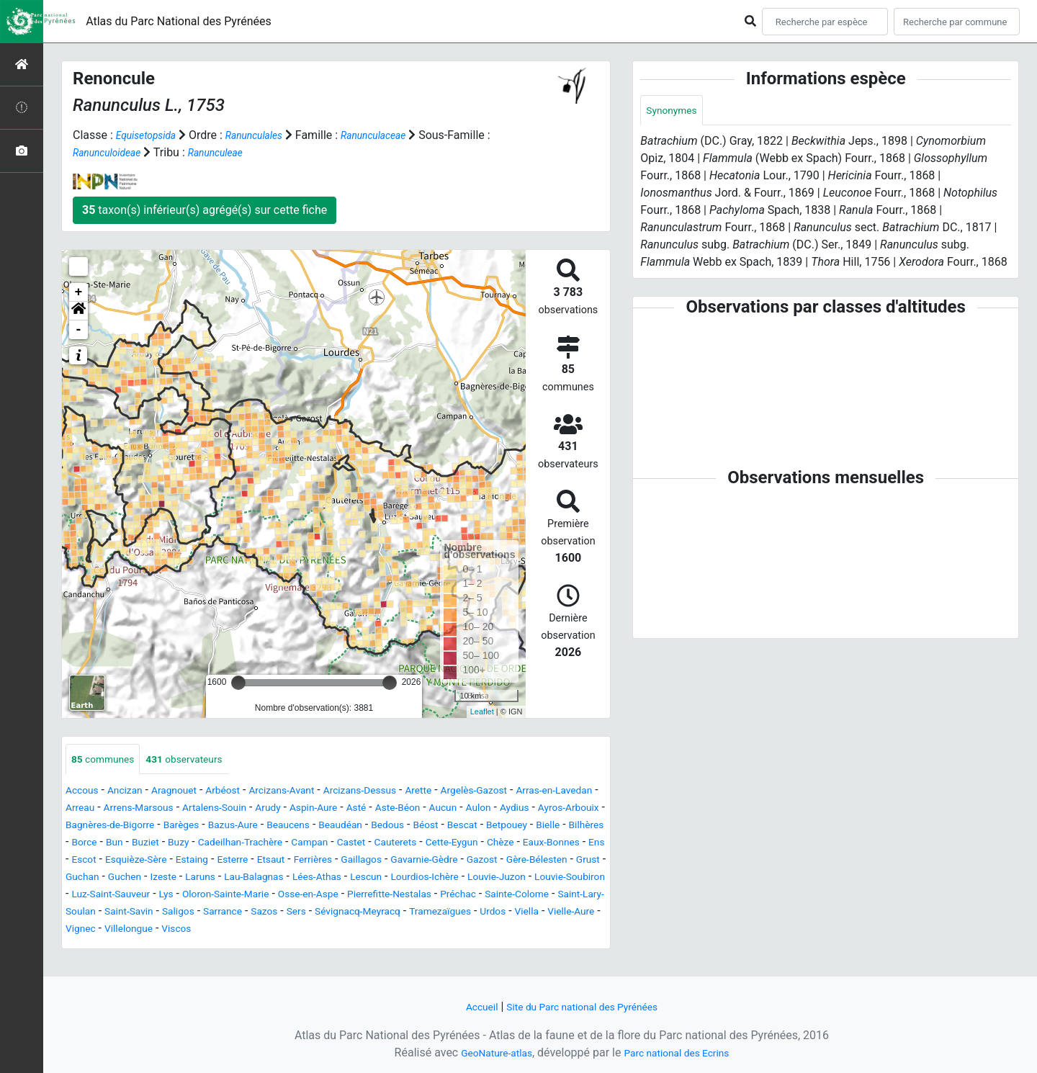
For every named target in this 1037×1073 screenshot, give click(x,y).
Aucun (82, 827)
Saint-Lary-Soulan (194, 931)
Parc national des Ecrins (682, 1052)
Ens (467, 861)
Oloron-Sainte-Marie (297, 913)
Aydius (162, 827)
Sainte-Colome (103, 931)
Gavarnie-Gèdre (349, 879)
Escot (500, 861)
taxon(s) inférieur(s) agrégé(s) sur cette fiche (204, 210)
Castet (188, 861)
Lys (229, 913)
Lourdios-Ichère (427, 896)
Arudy (396, 810)
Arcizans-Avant (312, 792)
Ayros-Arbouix (224, 827)
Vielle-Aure (250, 948)
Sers (466, 931)
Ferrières (221, 879)
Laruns (171, 896)
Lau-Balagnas (232, 896)
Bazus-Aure (462, 827)
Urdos (162, 948)
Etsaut (174, 879)
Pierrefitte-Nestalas (486, 913)
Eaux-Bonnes (416, 861)
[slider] (238, 682)
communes (108, 760)
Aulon (122, 827)
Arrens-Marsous (248, 810)
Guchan (579, 879)
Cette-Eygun (302, 861)
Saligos (332, 931)
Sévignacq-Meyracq (537, 931)
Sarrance (382, 931)
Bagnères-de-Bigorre (321, 827)
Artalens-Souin (334, 810)
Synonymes (675, 111)
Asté (496, 810)
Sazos (430, 931)
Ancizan (133, 792)
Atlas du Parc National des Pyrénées (178, 21)
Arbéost (245, 792)
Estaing (85, 879)
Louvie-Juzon (510, 896)
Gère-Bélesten (477, 879)
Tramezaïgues (102, 948)
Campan (141, 861)
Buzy (520, 844)
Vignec (304, 948)
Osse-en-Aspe (392, 913)
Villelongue (359, 948)
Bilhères (369, 844)
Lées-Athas (304, 896)
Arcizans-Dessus (402, 792)
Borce (414, 844)
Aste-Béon (543, 810)
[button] (78, 311)
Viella (200, 948)
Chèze (358, 861)
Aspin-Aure (448, 810)
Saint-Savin (276, 931)
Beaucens (525, 827)
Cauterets (238, 861)
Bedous (144, 844)
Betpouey (280, 844)
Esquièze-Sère (560, 861)
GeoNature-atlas (487, 1052)
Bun (448, 844)
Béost (187, 844)
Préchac (565, 913)
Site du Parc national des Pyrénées (584, 1006)
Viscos (413, 948)
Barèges (402, 827)
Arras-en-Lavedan (110, 810)
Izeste (129, 896)
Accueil (469, 1006)
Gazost (416, 879)
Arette (469, 792)
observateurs (201, 760)
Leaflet (482, 711)
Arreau (180, 810)
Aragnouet (189, 792)
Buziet (482, 844)
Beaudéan (91, 844)
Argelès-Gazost (533, 792)
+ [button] (79, 292)
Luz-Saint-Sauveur (166, 913)
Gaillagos (276, 879)
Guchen (85, 896)
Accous (85, 792)
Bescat (229, 844)
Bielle (327, 844)
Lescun (360, 896)
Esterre (130, 879)
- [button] (79, 329)
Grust (537, 879)
